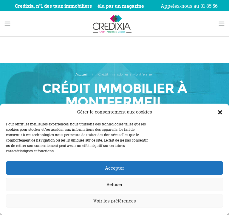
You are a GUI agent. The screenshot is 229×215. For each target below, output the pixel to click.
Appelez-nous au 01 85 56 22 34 (189, 9)
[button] (220, 112)
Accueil (81, 74)
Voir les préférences (114, 201)
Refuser (114, 184)
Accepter (114, 168)
